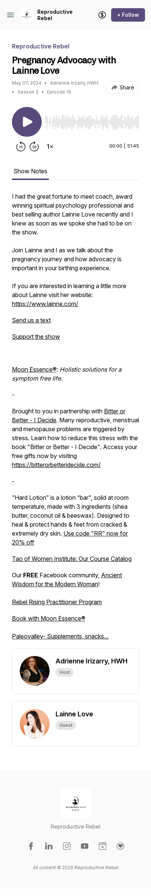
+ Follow (128, 15)
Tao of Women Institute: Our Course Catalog (72, 558)
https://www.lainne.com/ (45, 303)
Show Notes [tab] (30, 171)
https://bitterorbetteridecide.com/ (56, 464)
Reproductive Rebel (55, 15)
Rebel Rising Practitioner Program (57, 602)
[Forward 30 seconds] (34, 146)
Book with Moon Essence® (48, 618)
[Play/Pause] (27, 122)
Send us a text (31, 320)
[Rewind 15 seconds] (21, 146)
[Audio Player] (92, 120)
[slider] (92, 122)
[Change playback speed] (50, 146)
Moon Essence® (34, 369)
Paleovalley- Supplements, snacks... (60, 636)
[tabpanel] (75, 420)
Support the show (36, 336)
